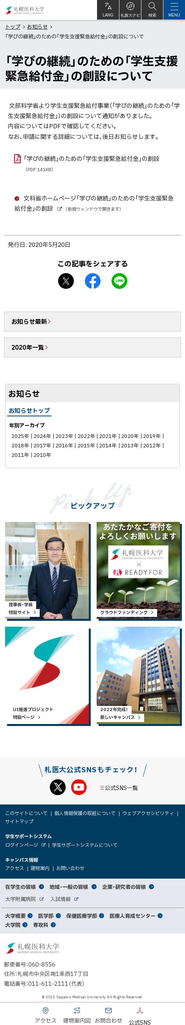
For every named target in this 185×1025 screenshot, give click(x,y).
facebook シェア (93, 281)
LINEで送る (119, 281)
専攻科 (40, 924)
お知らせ (37, 26)
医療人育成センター (133, 915)
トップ (12, 26)
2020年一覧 (27, 347)
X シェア (66, 281)
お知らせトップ (29, 410)
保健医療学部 (81, 915)
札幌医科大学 (24, 10)
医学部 (45, 915)
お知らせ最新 (29, 321)
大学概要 (15, 915)
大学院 (12, 924)
